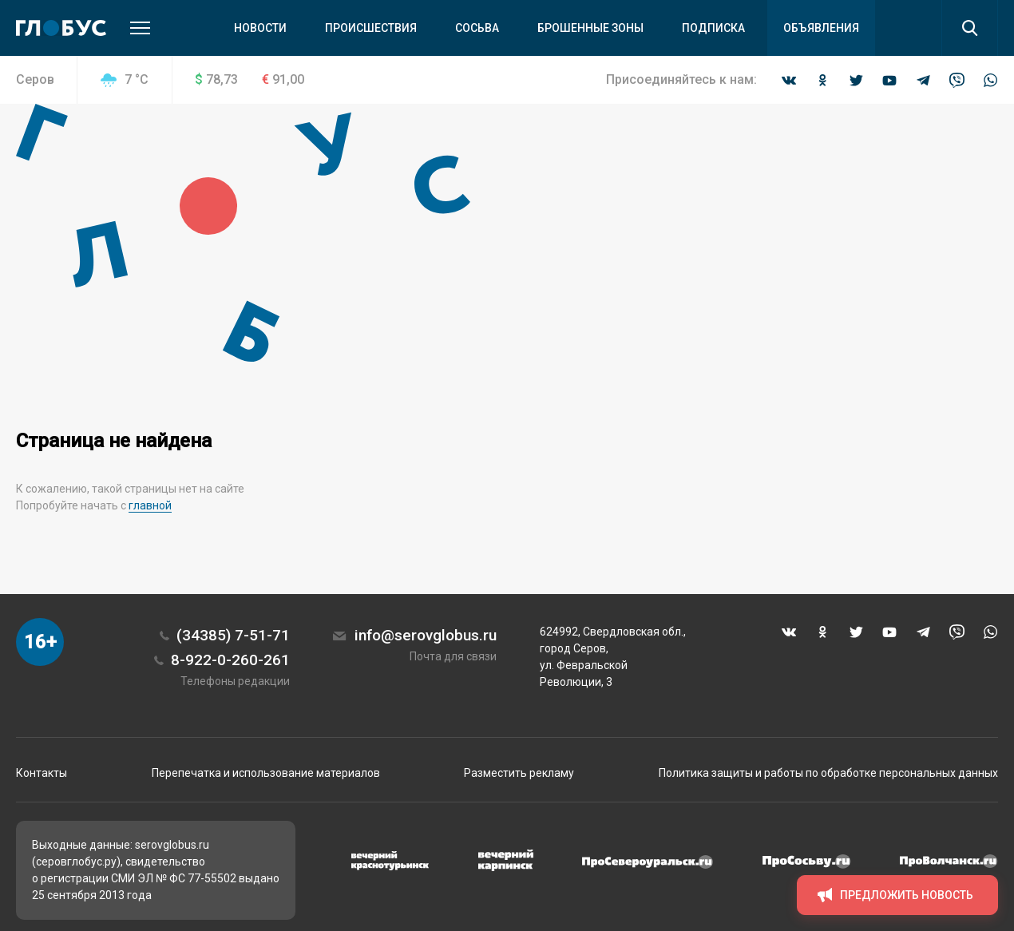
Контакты (41, 773)
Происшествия (371, 28)
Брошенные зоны (590, 28)
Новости (260, 28)
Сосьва (477, 28)
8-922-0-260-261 (230, 660)
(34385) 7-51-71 (233, 635)
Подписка (713, 28)
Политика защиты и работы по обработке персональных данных (828, 773)
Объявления (821, 28)
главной (150, 505)
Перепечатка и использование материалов (266, 773)
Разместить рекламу (519, 773)
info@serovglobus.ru (426, 635)
